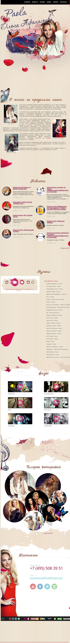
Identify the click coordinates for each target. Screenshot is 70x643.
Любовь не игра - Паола (53, 326)
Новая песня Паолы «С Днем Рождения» (22, 188)
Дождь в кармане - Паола (54, 315)
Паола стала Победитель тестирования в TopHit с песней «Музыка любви (57, 207)
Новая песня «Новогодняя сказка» (23, 230)
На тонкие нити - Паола (53, 286)
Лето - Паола (50, 297)
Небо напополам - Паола (54, 331)
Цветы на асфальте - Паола (54, 347)
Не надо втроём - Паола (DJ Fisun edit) (57, 307)
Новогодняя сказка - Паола (54, 289)
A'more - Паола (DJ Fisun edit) (55, 299)
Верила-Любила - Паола (53, 333)
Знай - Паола (50, 341)
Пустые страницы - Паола (54, 328)
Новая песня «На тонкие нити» (22, 216)
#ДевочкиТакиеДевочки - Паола (56, 294)
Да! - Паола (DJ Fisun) (52, 312)
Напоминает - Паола (52, 354)
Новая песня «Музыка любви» (55, 222)
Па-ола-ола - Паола (52, 318)
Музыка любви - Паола (53, 291)
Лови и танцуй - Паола (53, 323)
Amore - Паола (50, 302)
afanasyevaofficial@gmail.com (46, 577)
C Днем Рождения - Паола (54, 284)
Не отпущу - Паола (52, 336)
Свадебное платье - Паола (54, 310)
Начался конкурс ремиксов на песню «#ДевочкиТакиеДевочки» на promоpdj (58, 235)
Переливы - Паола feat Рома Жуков (57, 349)
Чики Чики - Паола (52, 320)
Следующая (64, 248)
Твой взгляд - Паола (52, 352)
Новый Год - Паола (52, 281)
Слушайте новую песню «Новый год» (22, 203)
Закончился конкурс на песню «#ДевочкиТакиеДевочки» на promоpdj (58, 189)
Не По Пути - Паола (52, 339)
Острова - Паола (51, 344)
